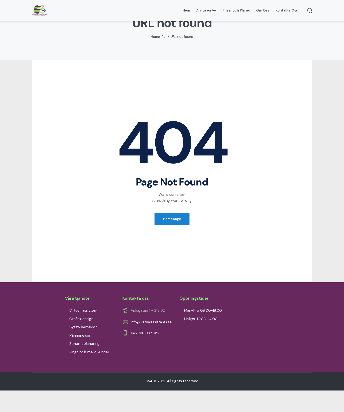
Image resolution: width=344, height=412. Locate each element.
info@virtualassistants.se (152, 344)
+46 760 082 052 (146, 355)
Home (155, 58)
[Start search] (309, 11)
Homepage (172, 240)
